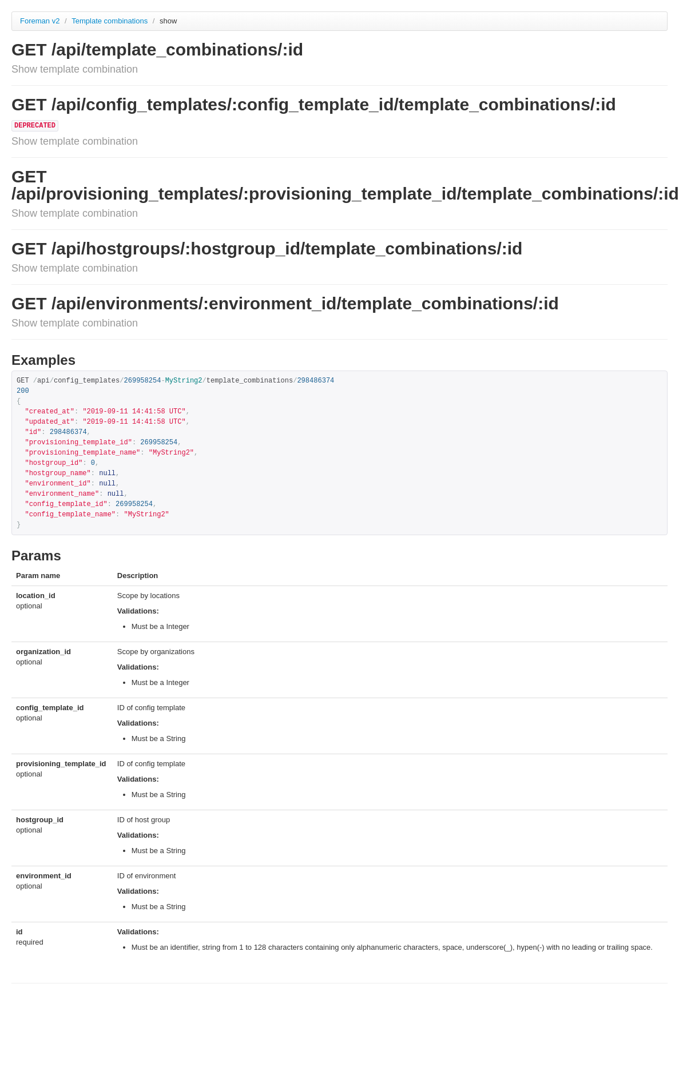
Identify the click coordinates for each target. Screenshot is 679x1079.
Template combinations (111, 21)
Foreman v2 (39, 21)
